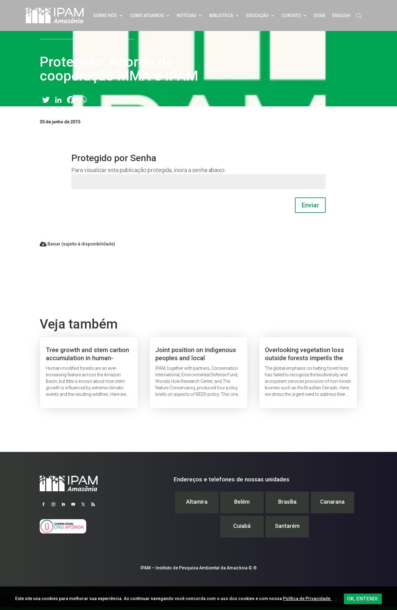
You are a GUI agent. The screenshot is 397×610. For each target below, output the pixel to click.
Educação (257, 15)
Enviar (310, 205)
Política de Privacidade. (307, 598)
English (341, 15)
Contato (291, 15)
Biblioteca (221, 15)
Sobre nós (105, 15)
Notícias (186, 15)
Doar (319, 15)
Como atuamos (147, 15)
